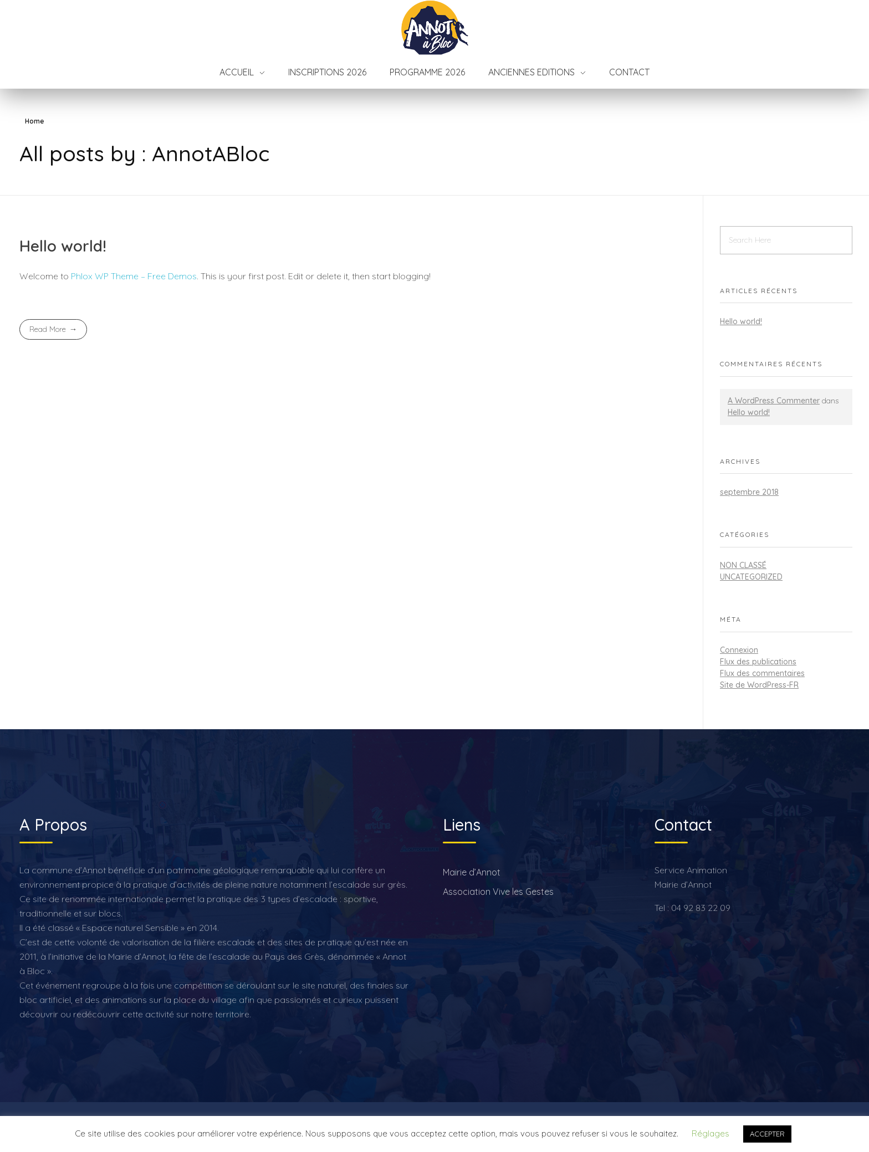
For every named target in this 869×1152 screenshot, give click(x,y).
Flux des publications (758, 662)
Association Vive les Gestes (498, 891)
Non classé (743, 565)
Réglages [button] (710, 1133)
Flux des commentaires (762, 673)
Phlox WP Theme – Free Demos (134, 275)
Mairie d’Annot (471, 872)
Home (34, 121)
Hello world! (62, 245)
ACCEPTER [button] (767, 1133)
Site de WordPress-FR (759, 685)
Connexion (739, 650)
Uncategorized (751, 577)
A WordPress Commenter (774, 401)
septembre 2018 (749, 492)
